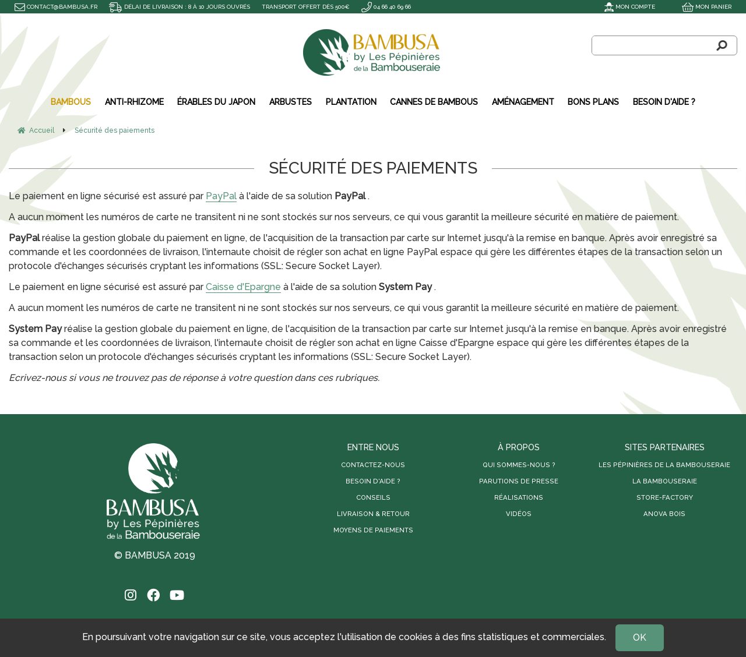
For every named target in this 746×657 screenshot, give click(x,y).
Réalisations (518, 497)
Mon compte (629, 6)
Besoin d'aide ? (373, 481)
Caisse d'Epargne (243, 286)
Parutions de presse (518, 481)
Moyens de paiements (373, 530)
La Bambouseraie (664, 481)
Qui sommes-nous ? (519, 465)
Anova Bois (664, 514)
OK (639, 637)
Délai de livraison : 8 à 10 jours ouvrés (179, 6)
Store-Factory (664, 497)
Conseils (373, 497)
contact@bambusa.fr (56, 6)
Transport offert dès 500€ (306, 6)
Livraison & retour (373, 514)
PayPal (221, 196)
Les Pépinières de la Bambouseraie (664, 465)
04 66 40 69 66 (386, 6)
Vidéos (519, 514)
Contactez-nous (373, 465)
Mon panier (706, 6)
